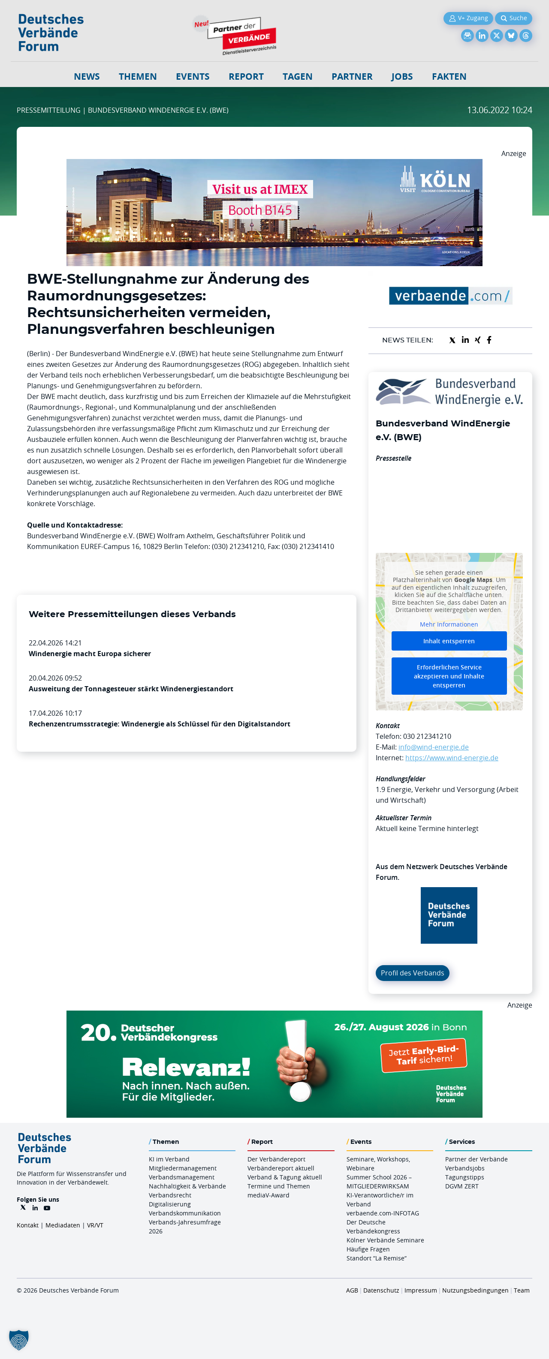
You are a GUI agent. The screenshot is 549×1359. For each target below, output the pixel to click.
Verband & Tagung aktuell (284, 1177)
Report (246, 76)
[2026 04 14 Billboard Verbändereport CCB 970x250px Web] (274, 164)
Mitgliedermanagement (183, 1168)
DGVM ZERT (462, 1186)
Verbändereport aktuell (280, 1168)
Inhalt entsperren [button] (449, 641)
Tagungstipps (464, 1177)
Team (522, 1290)
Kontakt (28, 1225)
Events (193, 76)
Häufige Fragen (368, 1249)
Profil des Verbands (412, 973)
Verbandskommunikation (185, 1213)
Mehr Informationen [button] (449, 624)
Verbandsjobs (465, 1168)
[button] (19, 1340)
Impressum (420, 1290)
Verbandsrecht (170, 1195)
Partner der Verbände (476, 1159)
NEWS (87, 76)
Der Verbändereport (276, 1159)
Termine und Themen (278, 1186)
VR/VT (95, 1225)
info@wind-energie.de (433, 747)
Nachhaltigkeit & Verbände (187, 1186)
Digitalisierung (170, 1204)
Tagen (298, 76)
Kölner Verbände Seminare (385, 1240)
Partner (352, 76)
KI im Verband (169, 1159)
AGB (352, 1290)
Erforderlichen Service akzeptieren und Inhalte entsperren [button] (449, 676)
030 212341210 (427, 736)
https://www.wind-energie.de (451, 757)
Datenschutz (381, 1290)
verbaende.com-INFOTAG (383, 1213)
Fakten (449, 76)
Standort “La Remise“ (377, 1258)
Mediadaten (62, 1225)
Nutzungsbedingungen (475, 1290)
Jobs (402, 76)
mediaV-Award (268, 1195)
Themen (138, 76)
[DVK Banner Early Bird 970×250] (274, 1015)
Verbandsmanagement (181, 1177)
